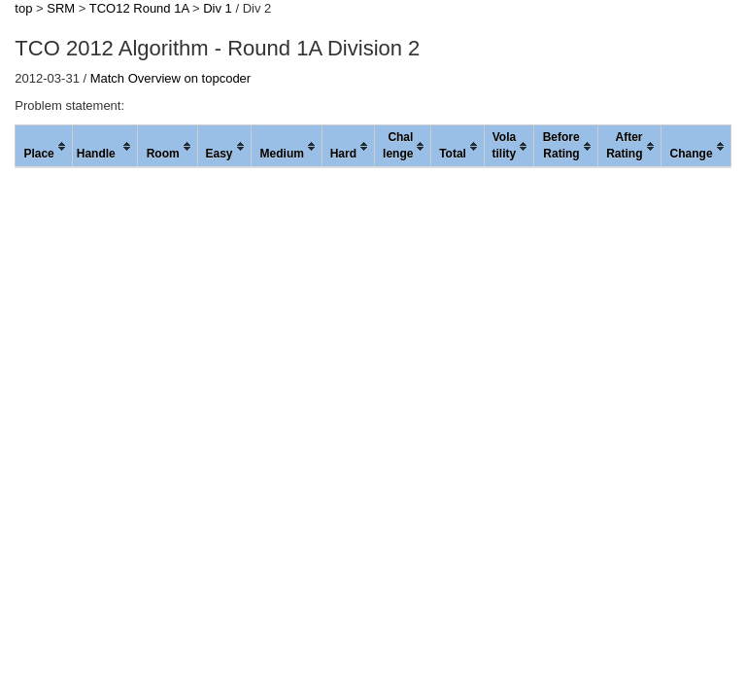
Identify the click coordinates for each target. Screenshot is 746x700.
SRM (61, 8)
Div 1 (217, 8)
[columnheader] (44, 146)
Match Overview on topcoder (170, 78)
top (23, 8)
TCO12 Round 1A (139, 8)
